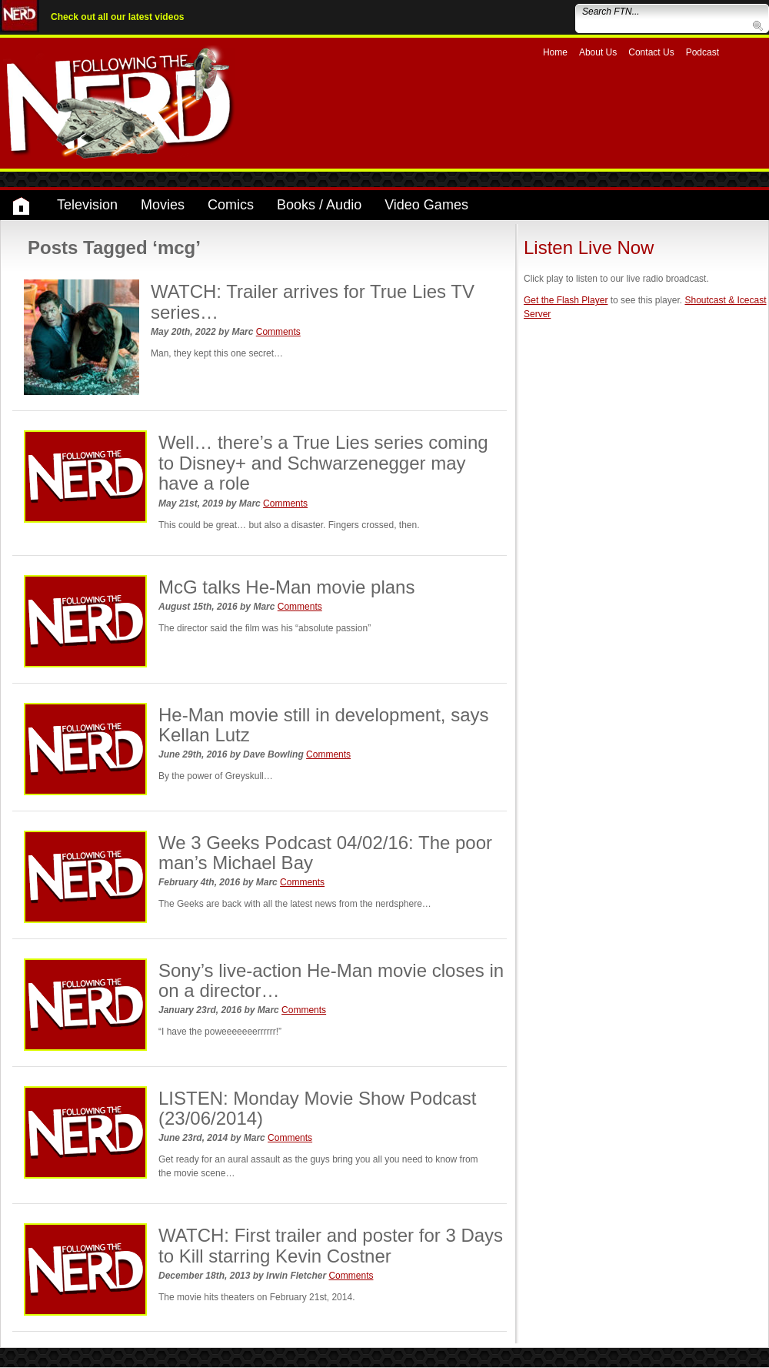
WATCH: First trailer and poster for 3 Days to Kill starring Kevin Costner (330, 1245)
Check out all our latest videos (117, 17)
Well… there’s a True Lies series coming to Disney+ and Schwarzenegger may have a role (323, 462)
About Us (598, 52)
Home (555, 52)
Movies (163, 205)
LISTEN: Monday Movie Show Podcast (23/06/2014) (317, 1108)
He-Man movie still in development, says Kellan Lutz (323, 724)
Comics (231, 205)
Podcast (702, 52)
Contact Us (651, 52)
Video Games (426, 205)
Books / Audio (319, 205)
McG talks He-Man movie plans (286, 587)
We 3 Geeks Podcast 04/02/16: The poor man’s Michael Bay (325, 852)
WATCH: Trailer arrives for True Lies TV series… (312, 301)
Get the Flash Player (566, 300)
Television (87, 205)
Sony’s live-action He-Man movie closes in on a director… (331, 980)
